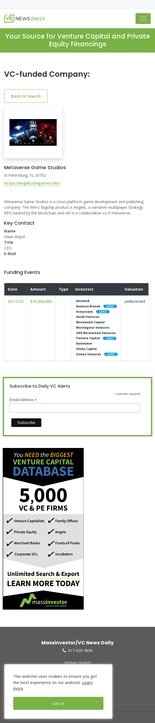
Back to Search (26, 96)
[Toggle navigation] (143, 18)
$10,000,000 (41, 301)
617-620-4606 (77, 650)
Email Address (23, 399)
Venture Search (77, 662)
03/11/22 (15, 301)
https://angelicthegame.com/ (32, 183)
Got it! (58, 703)
